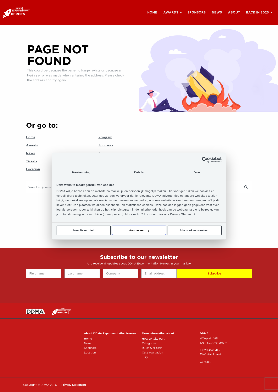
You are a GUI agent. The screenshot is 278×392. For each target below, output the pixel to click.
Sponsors (196, 12)
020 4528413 (211, 350)
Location (33, 169)
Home (152, 12)
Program (105, 137)
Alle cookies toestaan (194, 230)
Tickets (31, 161)
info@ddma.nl (211, 354)
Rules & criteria (152, 347)
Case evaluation (152, 352)
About (234, 12)
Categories (149, 343)
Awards (170, 12)
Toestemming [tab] (81, 172)
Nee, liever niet (83, 230)
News (217, 12)
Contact (205, 361)
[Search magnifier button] (246, 187)
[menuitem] (152, 12)
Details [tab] (139, 172)
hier (161, 214)
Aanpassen (139, 230)
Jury (145, 357)
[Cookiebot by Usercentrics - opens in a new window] (205, 160)
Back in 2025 (257, 12)
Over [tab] (197, 172)
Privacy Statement (73, 385)
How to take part (153, 338)
